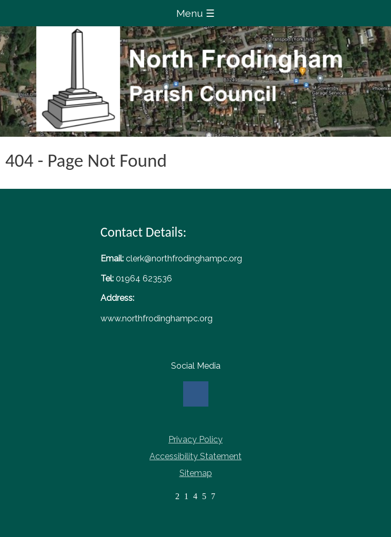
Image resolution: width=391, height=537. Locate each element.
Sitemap (195, 473)
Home (195, 78)
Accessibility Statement (195, 456)
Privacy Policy (195, 439)
